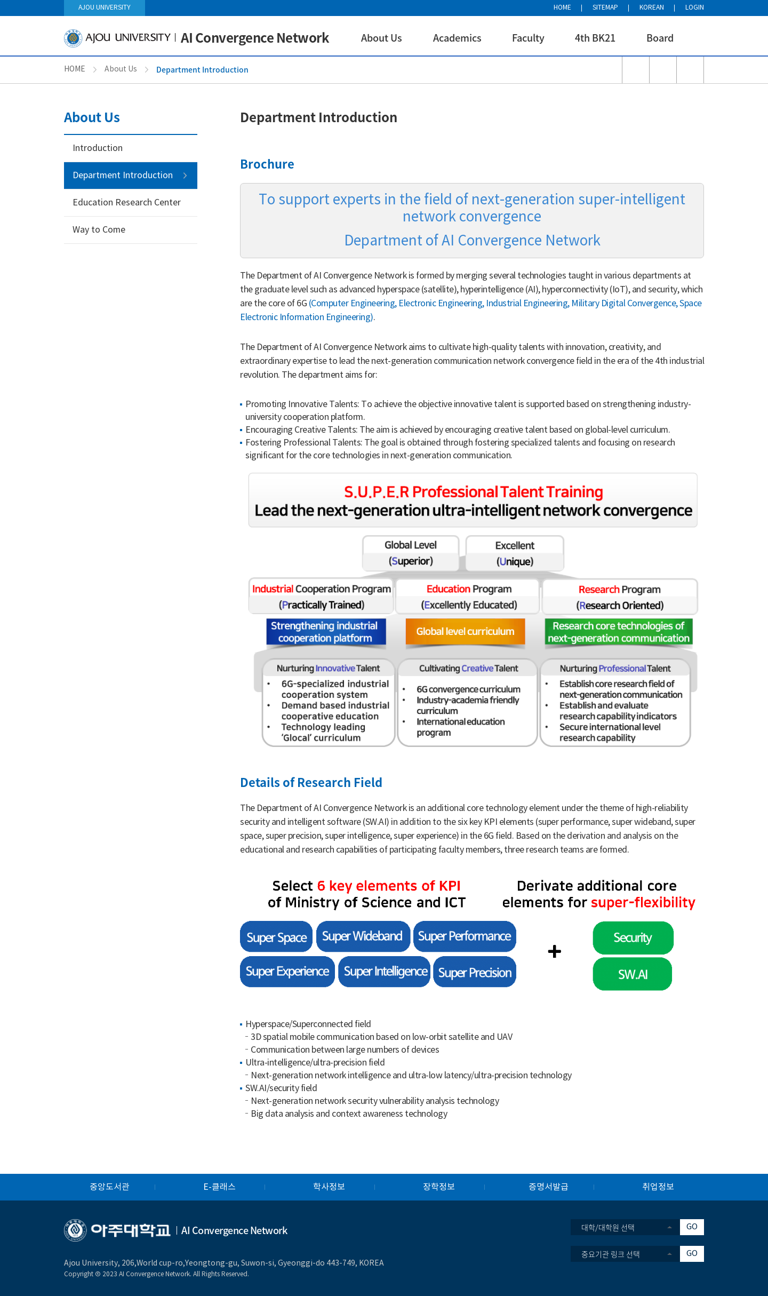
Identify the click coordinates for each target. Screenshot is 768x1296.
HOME (562, 7)
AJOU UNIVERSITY (104, 7)
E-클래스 (219, 1187)
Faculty (528, 37)
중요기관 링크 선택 (610, 1254)
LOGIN (694, 7)
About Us (381, 37)
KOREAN (651, 7)
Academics (457, 37)
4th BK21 (595, 37)
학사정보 (329, 1187)
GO (692, 1226)
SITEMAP (605, 7)
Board (660, 37)
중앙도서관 (110, 1187)
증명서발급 (549, 1187)
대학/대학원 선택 (608, 1227)
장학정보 (439, 1187)
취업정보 (658, 1187)
